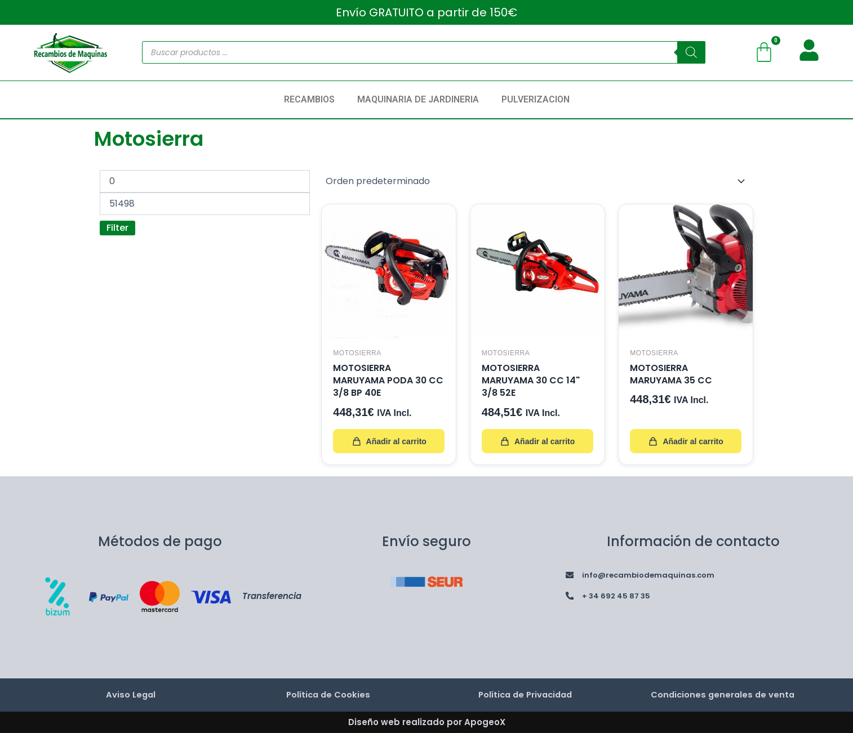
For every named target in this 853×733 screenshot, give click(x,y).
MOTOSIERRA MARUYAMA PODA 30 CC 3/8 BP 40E (380, 380)
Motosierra (357, 352)
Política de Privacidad (525, 694)
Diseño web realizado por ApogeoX (426, 721)
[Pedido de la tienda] (537, 181)
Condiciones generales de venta (722, 694)
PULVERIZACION (535, 99)
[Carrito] (764, 52)
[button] (312, 100)
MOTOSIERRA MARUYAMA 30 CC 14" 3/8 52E (531, 380)
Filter (117, 227)
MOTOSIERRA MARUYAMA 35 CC (671, 373)
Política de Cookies (328, 694)
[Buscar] (691, 52)
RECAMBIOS (309, 99)
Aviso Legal (130, 694)
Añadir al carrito (388, 441)
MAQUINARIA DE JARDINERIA (418, 99)
